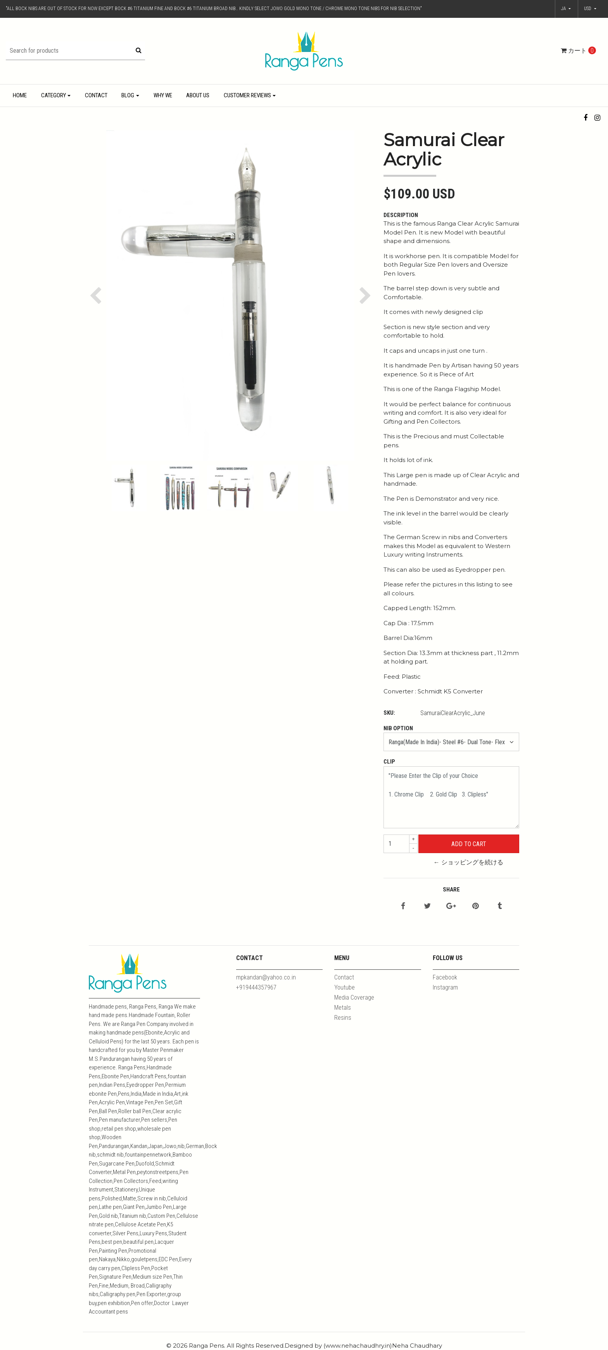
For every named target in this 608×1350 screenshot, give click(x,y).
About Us (197, 95)
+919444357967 (256, 987)
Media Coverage (354, 997)
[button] (590, 9)
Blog (127, 95)
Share (451, 889)
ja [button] (564, 8)
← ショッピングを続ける (468, 862)
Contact (96, 95)
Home (20, 95)
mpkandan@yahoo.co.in (266, 977)
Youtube (344, 987)
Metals (342, 1007)
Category (53, 95)
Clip (389, 761)
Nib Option (398, 728)
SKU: (389, 712)
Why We (163, 95)
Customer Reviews (247, 95)
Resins (342, 1017)
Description (400, 215)
